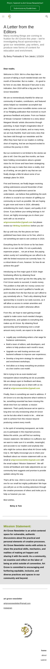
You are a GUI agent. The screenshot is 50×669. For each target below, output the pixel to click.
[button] (3, 16)
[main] (25, 41)
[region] (25, 6)
